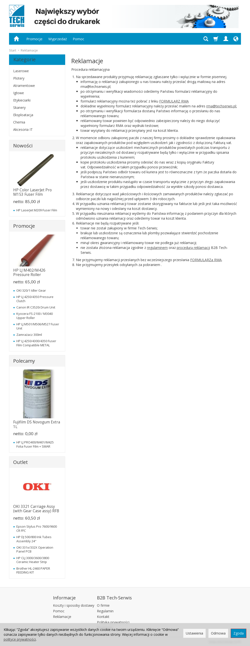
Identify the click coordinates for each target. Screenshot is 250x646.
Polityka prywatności (113, 621)
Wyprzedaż (57, 38)
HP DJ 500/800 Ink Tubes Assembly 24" (34, 539)
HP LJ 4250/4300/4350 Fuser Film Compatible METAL (36, 343)
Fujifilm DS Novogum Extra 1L (36, 424)
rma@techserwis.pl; (221, 106)
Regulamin (105, 610)
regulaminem (157, 247)
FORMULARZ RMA (174, 101)
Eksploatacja (23, 115)
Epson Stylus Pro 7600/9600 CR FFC (36, 528)
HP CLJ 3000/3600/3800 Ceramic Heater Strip (32, 560)
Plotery (18, 78)
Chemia (19, 122)
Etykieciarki (22, 100)
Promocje (34, 38)
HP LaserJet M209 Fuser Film (36, 210)
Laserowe (21, 71)
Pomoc (78, 38)
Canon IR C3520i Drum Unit (35, 307)
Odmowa (218, 633)
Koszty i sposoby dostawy (73, 604)
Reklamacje (62, 616)
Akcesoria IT (23, 129)
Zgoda (238, 633)
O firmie (103, 604)
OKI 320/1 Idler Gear (31, 290)
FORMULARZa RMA (206, 259)
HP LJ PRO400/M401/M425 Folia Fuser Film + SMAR (35, 444)
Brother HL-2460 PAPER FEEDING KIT (33, 570)
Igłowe (18, 93)
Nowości (22, 145)
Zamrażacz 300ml (29, 334)
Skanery (19, 107)
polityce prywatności (20, 639)
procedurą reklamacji (193, 247)
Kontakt (103, 616)
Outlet (20, 462)
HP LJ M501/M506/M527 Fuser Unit (37, 326)
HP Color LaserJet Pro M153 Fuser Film (32, 192)
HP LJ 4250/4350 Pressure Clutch (34, 299)
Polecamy (24, 361)
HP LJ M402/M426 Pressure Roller (29, 272)
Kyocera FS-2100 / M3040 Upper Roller (34, 315)
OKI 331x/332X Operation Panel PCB (34, 549)
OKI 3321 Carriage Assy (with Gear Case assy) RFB (36, 508)
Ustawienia (194, 633)
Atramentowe (24, 85)
